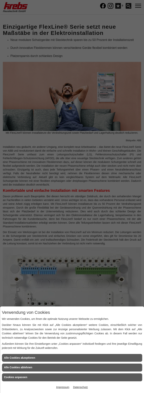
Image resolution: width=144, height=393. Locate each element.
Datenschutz (80, 387)
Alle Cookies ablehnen (18, 367)
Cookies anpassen (15, 377)
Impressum (62, 387)
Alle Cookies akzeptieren (19, 357)
